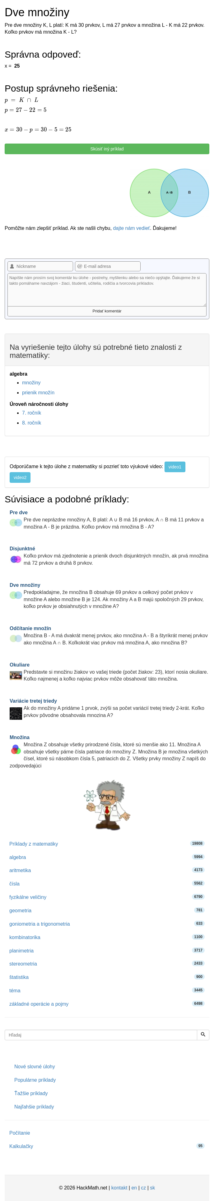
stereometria (107, 963)
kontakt (119, 1187)
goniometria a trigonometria (107, 924)
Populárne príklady (35, 1080)
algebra (107, 857)
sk (152, 1187)
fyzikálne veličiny (107, 897)
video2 (20, 477)
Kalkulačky (107, 1146)
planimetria (107, 950)
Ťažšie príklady (31, 1093)
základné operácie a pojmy (107, 1004)
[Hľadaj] (203, 1035)
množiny (31, 382)
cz (143, 1187)
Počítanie (19, 1133)
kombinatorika (107, 937)
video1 (175, 466)
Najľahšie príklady (34, 1106)
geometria (107, 910)
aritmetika (107, 870)
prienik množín (38, 392)
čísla (107, 883)
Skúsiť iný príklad (106, 148)
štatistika (107, 977)
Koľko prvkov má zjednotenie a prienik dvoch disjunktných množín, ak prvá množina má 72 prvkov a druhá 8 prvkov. (109, 556)
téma (107, 990)
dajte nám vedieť (131, 228)
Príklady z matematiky (107, 844)
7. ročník (31, 412)
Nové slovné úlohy (34, 1066)
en (134, 1187)
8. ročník (31, 422)
